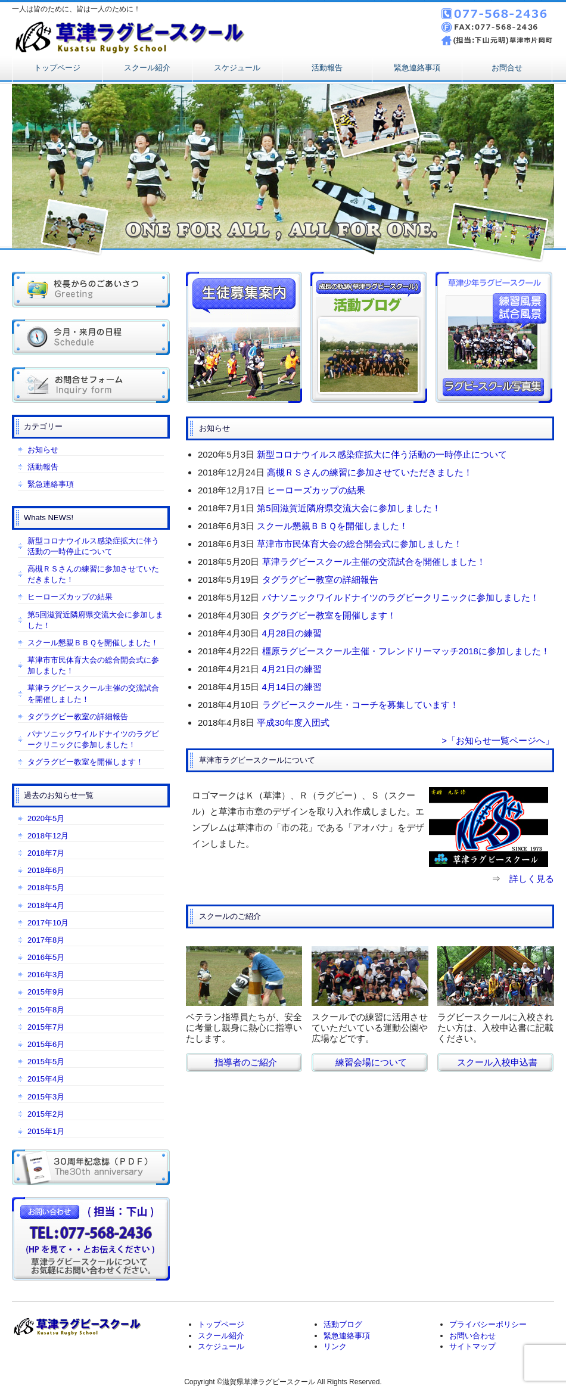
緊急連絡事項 (417, 67)
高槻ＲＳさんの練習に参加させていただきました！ (369, 472)
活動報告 (327, 67)
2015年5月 (45, 1061)
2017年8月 (45, 940)
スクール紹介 (147, 67)
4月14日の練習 (292, 687)
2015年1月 (45, 1131)
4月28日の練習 (292, 633)
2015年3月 (45, 1096)
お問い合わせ (472, 1335)
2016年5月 (45, 957)
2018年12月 (48, 835)
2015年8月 (45, 1009)
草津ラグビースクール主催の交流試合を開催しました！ (374, 562)
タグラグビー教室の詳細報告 (320, 579)
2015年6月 (45, 1044)
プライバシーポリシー (488, 1324)
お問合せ (507, 67)
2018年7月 (45, 853)
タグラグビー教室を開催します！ (329, 615)
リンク (335, 1346)
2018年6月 (45, 870)
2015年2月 (45, 1114)
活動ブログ (343, 1324)
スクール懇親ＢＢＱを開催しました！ (332, 526)
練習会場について (371, 1062)
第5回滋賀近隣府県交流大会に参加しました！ (348, 508)
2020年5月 (45, 818)
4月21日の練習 (292, 669)
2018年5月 (45, 887)
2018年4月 (45, 905)
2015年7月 (45, 1027)
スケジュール (237, 67)
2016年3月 (45, 974)
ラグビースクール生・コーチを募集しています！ (360, 705)
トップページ (57, 67)
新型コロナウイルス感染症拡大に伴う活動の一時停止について (382, 454)
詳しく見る (531, 879)
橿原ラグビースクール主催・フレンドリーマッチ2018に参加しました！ (406, 651)
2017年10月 (48, 922)
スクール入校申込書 (497, 1062)
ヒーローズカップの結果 (316, 490)
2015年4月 (45, 1078)
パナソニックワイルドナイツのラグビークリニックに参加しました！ (400, 597)
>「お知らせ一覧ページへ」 (497, 740)
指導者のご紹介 (245, 1062)
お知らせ (42, 449)
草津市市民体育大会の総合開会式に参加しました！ (359, 544)
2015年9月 (45, 991)
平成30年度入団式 (293, 722)
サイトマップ (472, 1346)
